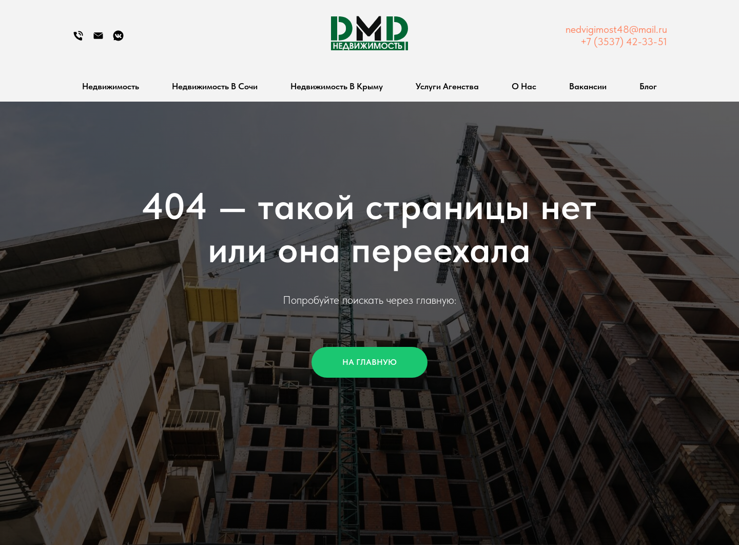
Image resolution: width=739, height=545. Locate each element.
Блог (648, 86)
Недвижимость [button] (110, 86)
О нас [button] (524, 86)
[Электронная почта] (98, 39)
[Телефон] (78, 39)
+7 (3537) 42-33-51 (623, 41)
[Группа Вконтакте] (118, 39)
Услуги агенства (447, 86)
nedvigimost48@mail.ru (616, 29)
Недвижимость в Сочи (215, 86)
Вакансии (588, 86)
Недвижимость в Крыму (336, 86)
